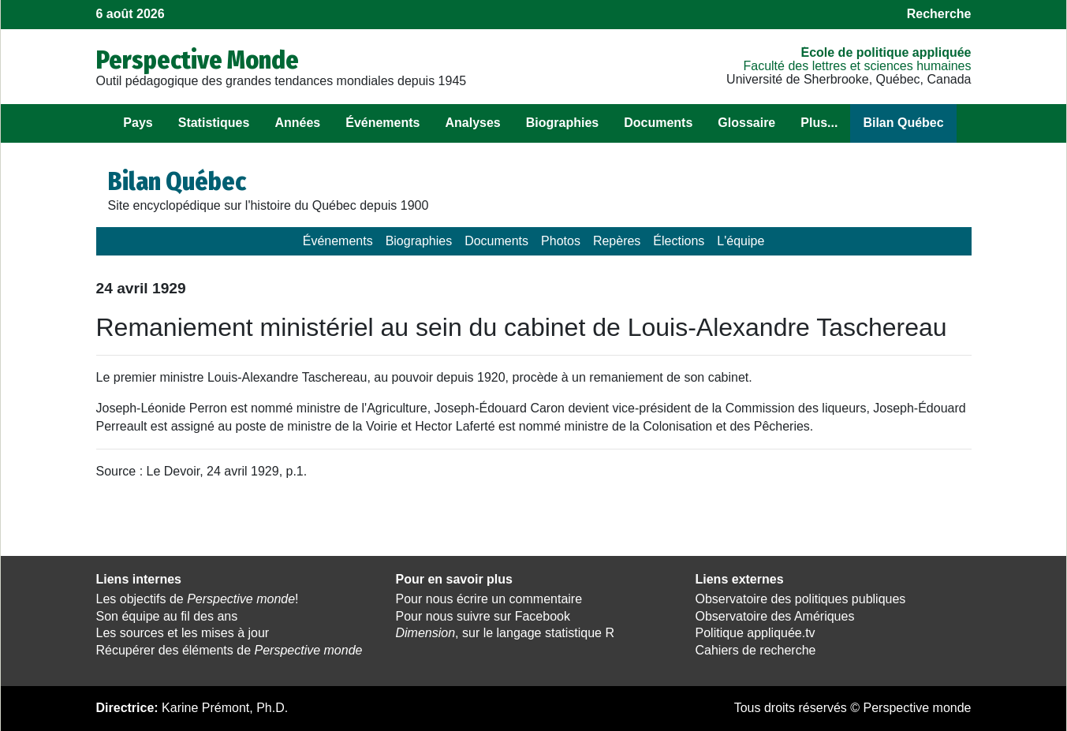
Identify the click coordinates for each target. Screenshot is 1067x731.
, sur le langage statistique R (505, 633)
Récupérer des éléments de (229, 650)
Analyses (472, 122)
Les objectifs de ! (197, 599)
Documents (658, 122)
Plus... (819, 122)
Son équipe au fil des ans (167, 616)
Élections (678, 241)
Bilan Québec (903, 122)
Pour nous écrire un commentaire (489, 599)
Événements (382, 122)
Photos (560, 241)
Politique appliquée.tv (755, 633)
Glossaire (746, 122)
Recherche (939, 14)
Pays (137, 122)
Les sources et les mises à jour (183, 633)
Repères (616, 241)
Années (297, 122)
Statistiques (214, 122)
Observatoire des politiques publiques (801, 599)
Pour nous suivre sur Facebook (483, 616)
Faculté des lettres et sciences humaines (857, 66)
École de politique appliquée (885, 52)
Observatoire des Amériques (775, 616)
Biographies (562, 122)
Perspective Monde (197, 60)
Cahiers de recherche (756, 650)
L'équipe (740, 241)
